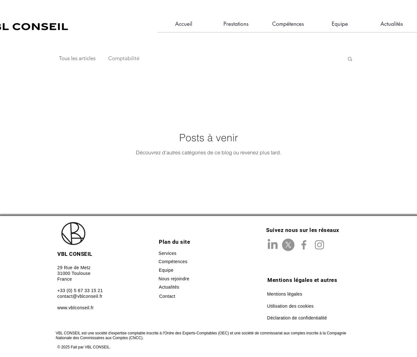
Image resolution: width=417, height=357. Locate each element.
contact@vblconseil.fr (79, 296)
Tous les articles (77, 58)
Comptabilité (123, 58)
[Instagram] (319, 245)
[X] (288, 245)
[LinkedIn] (272, 245)
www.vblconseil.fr (75, 307)
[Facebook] (304, 245)
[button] (350, 59)
